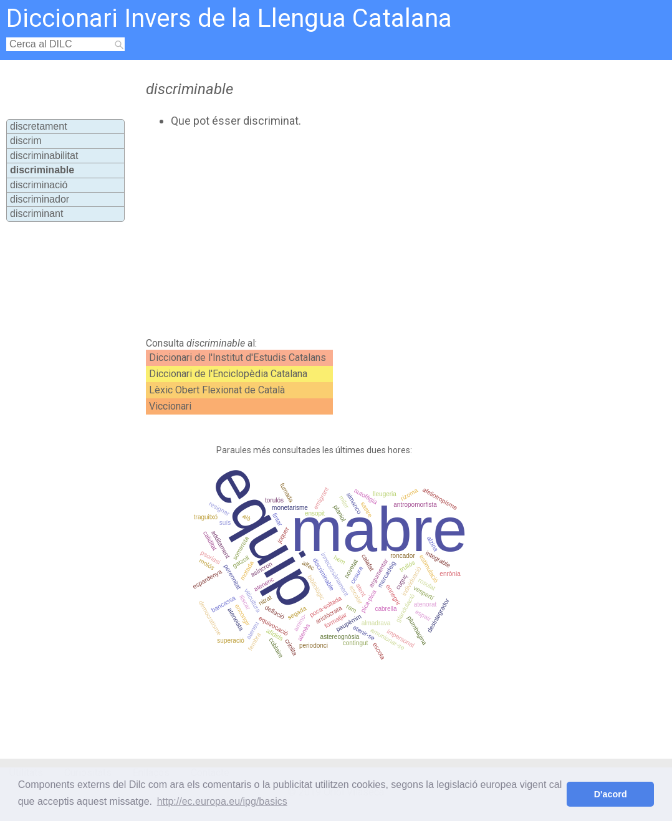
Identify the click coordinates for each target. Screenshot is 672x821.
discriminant (36, 213)
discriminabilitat (44, 155)
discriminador (39, 199)
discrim (26, 140)
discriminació (38, 185)
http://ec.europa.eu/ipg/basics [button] (222, 801)
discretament (38, 126)
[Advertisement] (354, 232)
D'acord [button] (610, 794)
